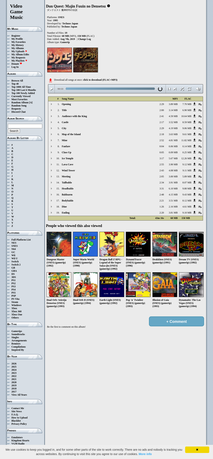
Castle (65, 122)
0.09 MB (173, 152)
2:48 (162, 194)
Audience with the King (74, 116)
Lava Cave (67, 164)
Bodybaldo (67, 200)
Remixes (15, 343)
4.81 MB (173, 140)
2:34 (162, 182)
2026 (13, 363)
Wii (13, 255)
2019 (13, 385)
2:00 (162, 110)
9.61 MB (186, 134)
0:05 (162, 152)
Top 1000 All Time (21, 86)
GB (13, 267)
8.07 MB (186, 182)
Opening (66, 104)
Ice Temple (67, 158)
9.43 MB (186, 194)
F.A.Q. (14, 414)
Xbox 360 (16, 311)
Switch (15, 261)
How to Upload (19, 417)
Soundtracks (18, 334)
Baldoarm (67, 194)
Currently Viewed (20, 96)
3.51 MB (173, 200)
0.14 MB (186, 146)
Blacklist (16, 420)
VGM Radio (18, 443)
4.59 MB (173, 116)
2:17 (162, 122)
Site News (16, 411)
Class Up (66, 152)
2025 (13, 366)
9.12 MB (186, 164)
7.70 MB (186, 104)
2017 (13, 391)
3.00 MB (173, 176)
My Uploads (19, 51)
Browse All (17, 80)
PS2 (13, 283)
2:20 (162, 212)
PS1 (13, 280)
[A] (31, 102)
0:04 (162, 146)
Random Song (18, 105)
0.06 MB (173, 146)
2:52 (162, 140)
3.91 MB (173, 182)
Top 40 (15, 83)
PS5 (13, 292)
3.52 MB (173, 122)
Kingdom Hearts (20, 440)
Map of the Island (71, 134)
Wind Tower (68, 170)
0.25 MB (186, 152)
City (64, 128)
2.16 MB (173, 206)
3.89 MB (173, 104)
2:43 (162, 170)
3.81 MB (173, 212)
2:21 (162, 200)
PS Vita (15, 298)
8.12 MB (186, 200)
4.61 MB (186, 206)
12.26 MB (186, 158)
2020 (13, 382)
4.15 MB (173, 194)
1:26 (162, 206)
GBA (14, 270)
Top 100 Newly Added (23, 93)
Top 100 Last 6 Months (23, 90)
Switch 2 (16, 264)
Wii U (14, 258)
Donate (16, 63)
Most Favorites (19, 99)
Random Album (19, 102)
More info (145, 454)
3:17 (162, 158)
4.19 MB (173, 128)
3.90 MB (173, 164)
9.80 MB (186, 188)
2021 (13, 379)
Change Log (84, 39)
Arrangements (19, 340)
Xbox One (16, 314)
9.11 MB (187, 170)
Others (15, 317)
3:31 (162, 188)
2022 (13, 376)
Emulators (17, 437)
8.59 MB (186, 122)
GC (13, 252)
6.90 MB (186, 110)
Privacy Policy (19, 423)
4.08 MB (173, 170)
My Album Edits (20, 54)
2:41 (162, 116)
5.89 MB (186, 176)
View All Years (19, 394)
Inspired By (17, 349)
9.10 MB (186, 212)
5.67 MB (173, 158)
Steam (14, 302)
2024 (13, 369)
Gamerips (16, 331)
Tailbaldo (67, 182)
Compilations (18, 346)
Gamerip (65, 42)
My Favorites (18, 42)
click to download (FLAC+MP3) (100, 79)
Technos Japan (70, 23)
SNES (14, 245)
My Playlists (19, 60)
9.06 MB (186, 128)
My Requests (18, 57)
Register (15, 35)
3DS (13, 277)
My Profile (17, 38)
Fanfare (66, 146)
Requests (16, 108)
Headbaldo (67, 188)
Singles (15, 337)
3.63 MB (173, 134)
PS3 (13, 286)
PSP (13, 295)
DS (13, 274)
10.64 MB (186, 116)
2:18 (162, 134)
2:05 (162, 176)
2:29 (162, 104)
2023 (13, 372)
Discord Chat (18, 111)
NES (13, 242)
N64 (13, 249)
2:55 (162, 164)
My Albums (17, 48)
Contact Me (17, 408)
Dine (64, 206)
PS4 (13, 289)
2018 (13, 388)
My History (17, 45)
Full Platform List (21, 239)
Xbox (14, 308)
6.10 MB (173, 188)
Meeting (66, 176)
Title (64, 110)
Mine (64, 140)
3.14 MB (173, 110)
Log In (15, 66)
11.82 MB (186, 140)
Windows (16, 305)
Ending (65, 212)
